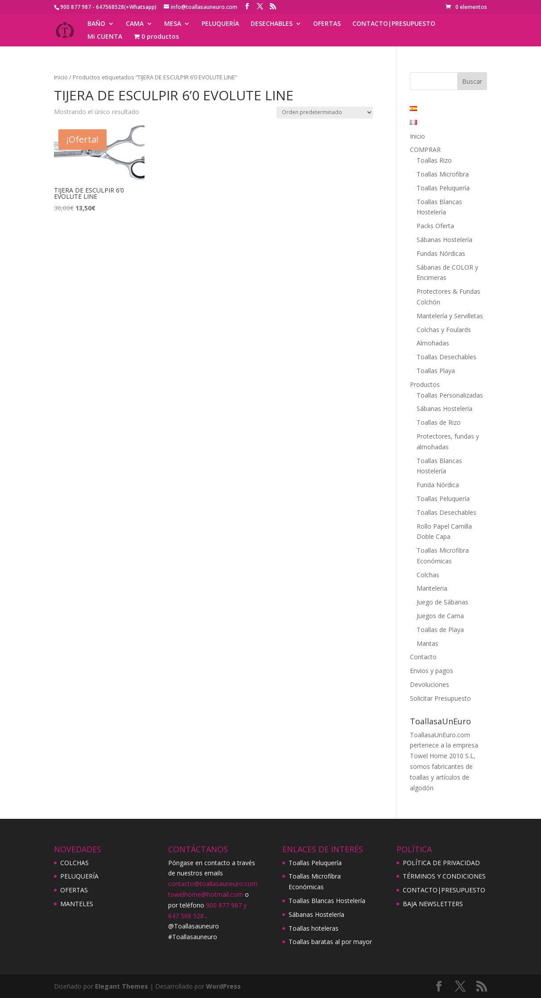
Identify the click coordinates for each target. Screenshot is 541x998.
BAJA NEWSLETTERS (433, 903)
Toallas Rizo (434, 160)
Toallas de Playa (440, 629)
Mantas (427, 643)
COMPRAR (425, 149)
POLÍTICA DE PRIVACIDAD (441, 862)
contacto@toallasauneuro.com (212, 883)
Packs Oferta (435, 226)
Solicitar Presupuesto (440, 698)
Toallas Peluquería (443, 188)
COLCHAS (74, 862)
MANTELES (76, 903)
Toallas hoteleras (314, 928)
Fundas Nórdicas (441, 253)
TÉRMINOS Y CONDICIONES (444, 876)
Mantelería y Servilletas (450, 316)
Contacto (423, 657)
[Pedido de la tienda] (325, 113)
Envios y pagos (431, 670)
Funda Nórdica (438, 485)
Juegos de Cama (440, 616)
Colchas (428, 575)
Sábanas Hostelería (444, 239)
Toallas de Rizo (439, 422)
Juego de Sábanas (442, 602)
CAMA (135, 24)
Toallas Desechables (446, 357)
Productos (425, 384)
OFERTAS (327, 24)
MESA (172, 24)
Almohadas (433, 343)
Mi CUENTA (104, 37)
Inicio (61, 77)
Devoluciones (429, 684)
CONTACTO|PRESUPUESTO (393, 24)
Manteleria (432, 588)
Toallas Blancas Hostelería (327, 900)
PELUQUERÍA (220, 24)
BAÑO (96, 24)
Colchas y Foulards (444, 329)
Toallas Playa (436, 370)
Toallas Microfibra (443, 174)
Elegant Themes (121, 986)
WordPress (223, 986)
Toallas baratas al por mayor (330, 941)
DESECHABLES (272, 24)
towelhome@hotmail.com (205, 894)
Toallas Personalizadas (450, 395)
